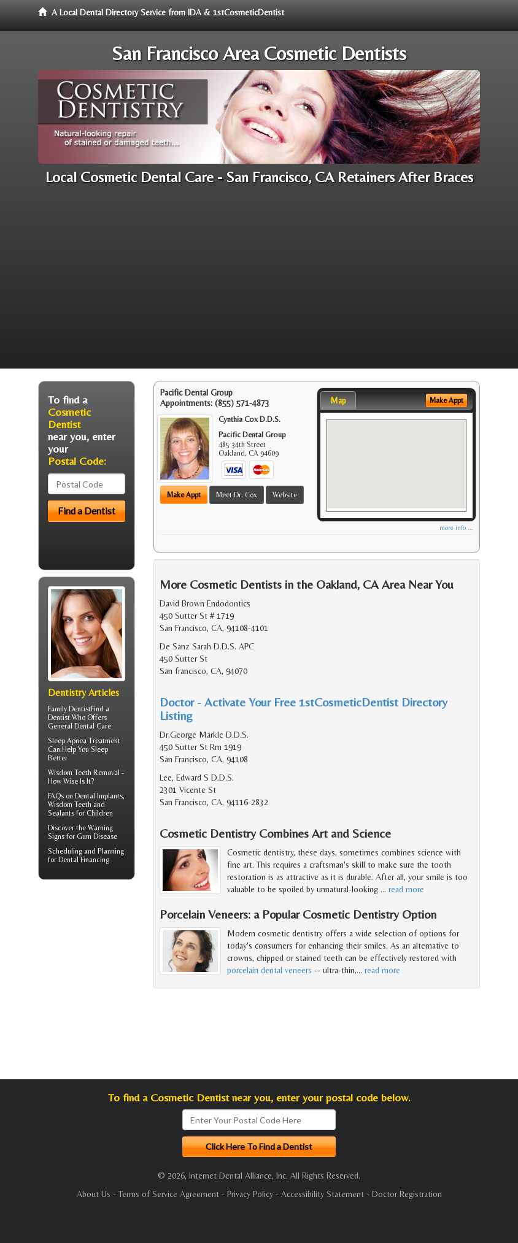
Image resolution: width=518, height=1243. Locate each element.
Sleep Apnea (67, 740)
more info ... (456, 527)
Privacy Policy (250, 1194)
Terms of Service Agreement (168, 1194)
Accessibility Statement (322, 1194)
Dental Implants (99, 796)
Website (285, 495)
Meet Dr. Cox (236, 495)
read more (406, 889)
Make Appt (184, 495)
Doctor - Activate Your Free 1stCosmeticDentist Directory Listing (303, 708)
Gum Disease (97, 836)
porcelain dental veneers (269, 970)
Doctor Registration (407, 1194)
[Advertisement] (259, 283)
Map (338, 400)
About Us (93, 1194)
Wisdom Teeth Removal (84, 772)
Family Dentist (69, 709)
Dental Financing (83, 859)
